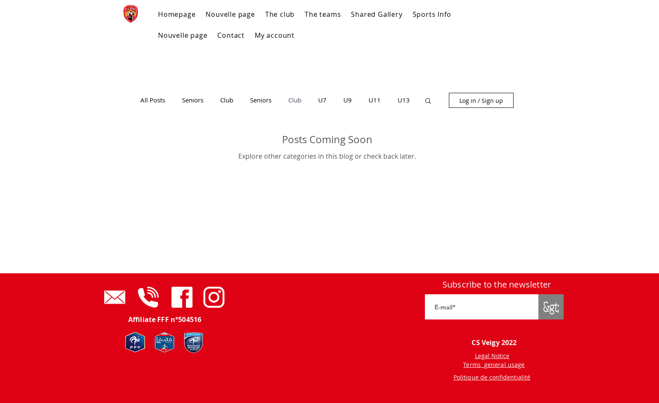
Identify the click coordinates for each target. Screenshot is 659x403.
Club (226, 100)
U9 (347, 100)
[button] (428, 101)
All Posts (152, 100)
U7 (322, 100)
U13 (404, 100)
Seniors (192, 100)
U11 (375, 100)
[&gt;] (551, 306)
